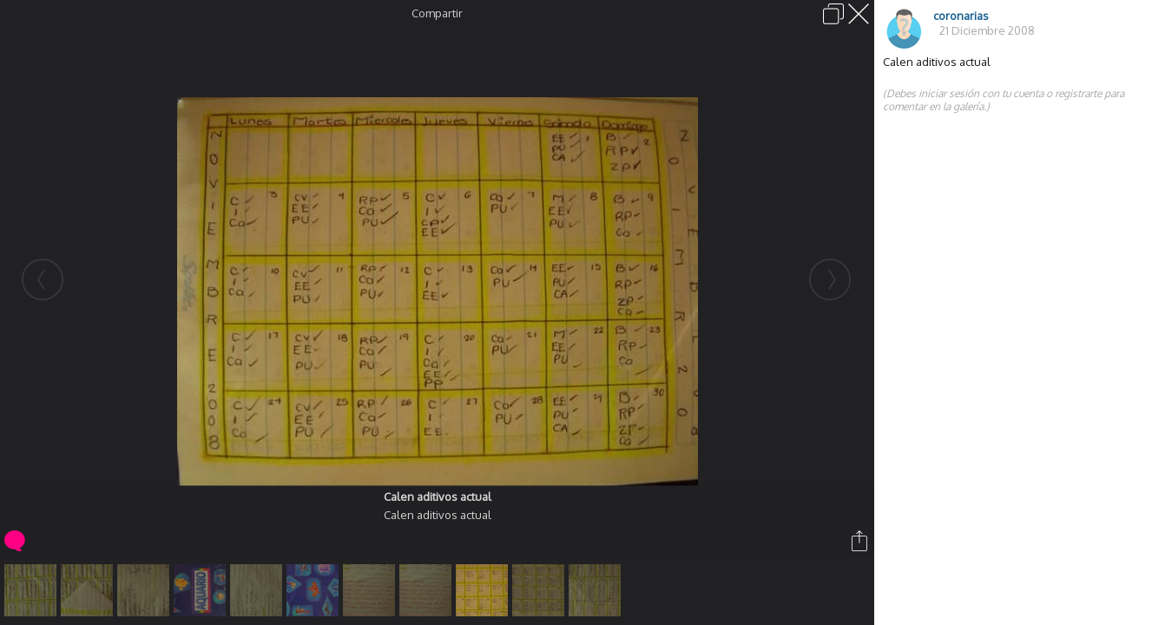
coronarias (961, 16)
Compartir (437, 13)
